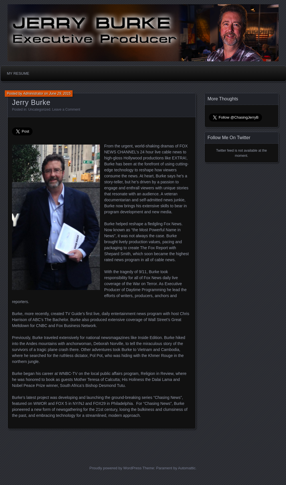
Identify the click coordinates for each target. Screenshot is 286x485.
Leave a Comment (66, 109)
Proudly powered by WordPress (115, 468)
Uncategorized (39, 109)
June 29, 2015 (60, 94)
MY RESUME (18, 73)
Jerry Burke (31, 102)
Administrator (33, 94)
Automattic (187, 468)
